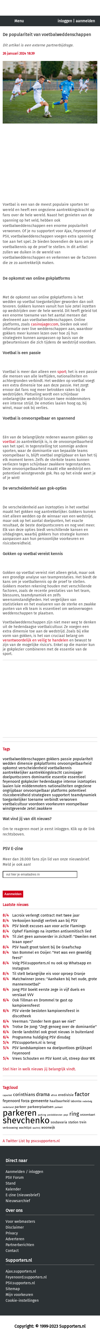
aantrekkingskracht (45, 772)
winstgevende (14, 808)
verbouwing (10, 1127)
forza (25, 1101)
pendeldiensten (54, 1115)
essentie (59, 777)
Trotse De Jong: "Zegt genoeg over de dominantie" (54, 1026)
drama (43, 1094)
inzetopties (86, 781)
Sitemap (13, 1289)
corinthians (24, 1094)
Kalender (13, 1189)
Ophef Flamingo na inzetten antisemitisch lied (51, 931)
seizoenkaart (87, 1114)
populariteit (83, 759)
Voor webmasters (20, 1221)
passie (66, 759)
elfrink (54, 1095)
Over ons (14, 1210)
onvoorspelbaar (36, 790)
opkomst (10, 768)
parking (42, 1115)
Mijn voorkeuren (19, 1294)
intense (69, 781)
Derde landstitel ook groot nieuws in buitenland (53, 1032)
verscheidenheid (32, 768)
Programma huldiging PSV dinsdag (41, 1037)
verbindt (51, 799)
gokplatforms (45, 763)
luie (17, 786)
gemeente (40, 1100)
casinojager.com (44, 324)
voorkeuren (55, 804)
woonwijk (48, 1127)
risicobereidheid (16, 795)
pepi (65, 1115)
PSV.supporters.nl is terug (33, 1042)
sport (61, 372)
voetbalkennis (60, 768)
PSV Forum (15, 1177)
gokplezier (29, 781)
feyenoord (11, 781)
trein (82, 1122)
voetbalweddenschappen (24, 759)
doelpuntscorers (16, 777)
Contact (12, 1250)
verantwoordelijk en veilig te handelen (35, 640)
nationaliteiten (60, 786)
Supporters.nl (19, 1260)
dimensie (25, 763)
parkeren (20, 1113)
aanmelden (85, 21)
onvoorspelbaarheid (74, 763)
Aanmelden (15, 1171)
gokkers (52, 759)
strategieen (41, 795)
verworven (68, 799)
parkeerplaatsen (40, 1107)
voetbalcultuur (15, 804)
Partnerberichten (20, 1245)
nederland (8, 1107)
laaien (8, 786)
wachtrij (36, 1128)
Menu (19, 21)
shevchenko (26, 1120)
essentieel (77, 777)
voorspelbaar (77, 804)
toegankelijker (15, 799)
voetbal (9, 441)
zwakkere (44, 808)
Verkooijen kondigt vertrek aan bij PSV (44, 920)
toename (35, 799)
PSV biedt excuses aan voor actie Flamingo (49, 926)
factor (82, 1094)
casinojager (73, 772)
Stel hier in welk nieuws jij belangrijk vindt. (39, 1069)
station (73, 1122)
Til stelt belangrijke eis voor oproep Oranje (48, 973)
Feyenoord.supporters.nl (26, 1277)
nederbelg (87, 1101)
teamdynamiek (83, 795)
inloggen (65, 21)
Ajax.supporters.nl (21, 1271)
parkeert (59, 1107)
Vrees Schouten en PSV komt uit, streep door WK (53, 1058)
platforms (59, 790)
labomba (76, 1101)
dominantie (41, 777)
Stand (10, 1183)
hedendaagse (50, 781)
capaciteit (7, 1095)
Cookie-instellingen (22, 1300)
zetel (31, 808)
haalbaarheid (60, 1101)
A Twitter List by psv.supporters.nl (31, 1141)
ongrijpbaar (12, 790)
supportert (61, 795)
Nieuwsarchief (18, 1201)
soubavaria (59, 1122)
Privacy (12, 1233)
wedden (9, 763)
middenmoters (34, 786)
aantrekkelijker (15, 772)
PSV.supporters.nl (20, 1283)
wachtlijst (25, 1127)
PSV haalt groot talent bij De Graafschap (46, 947)
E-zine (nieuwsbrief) (23, 1195)
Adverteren (15, 1239)
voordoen (37, 804)
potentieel (77, 790)
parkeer (20, 1107)
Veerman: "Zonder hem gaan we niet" (44, 1021)
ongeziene (82, 786)
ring (74, 1114)
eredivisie (66, 1095)
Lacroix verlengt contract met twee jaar (45, 915)
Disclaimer (15, 1227)
